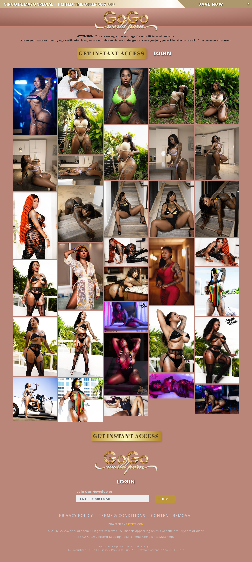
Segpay (116, 548)
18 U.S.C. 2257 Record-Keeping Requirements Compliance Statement (126, 538)
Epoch (103, 548)
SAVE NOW (220, 4)
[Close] (248, 4)
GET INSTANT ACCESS (110, 53)
